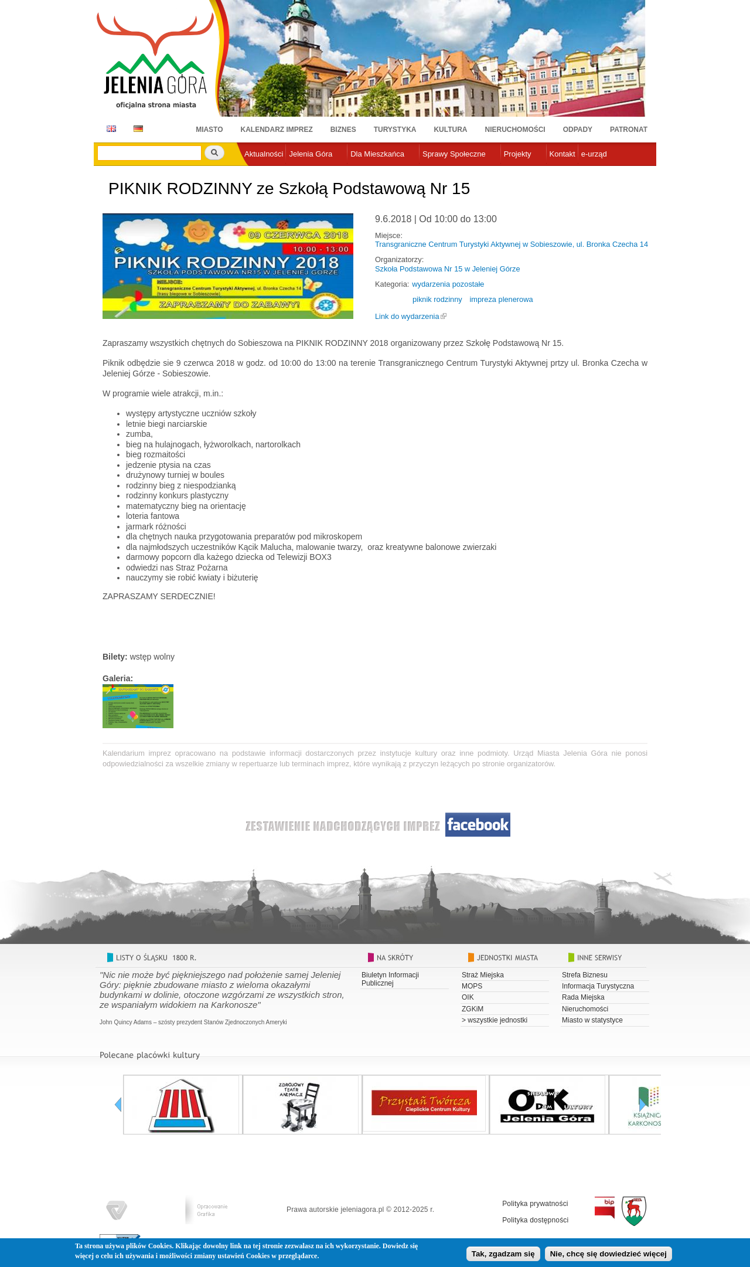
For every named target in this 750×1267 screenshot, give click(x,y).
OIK (468, 997)
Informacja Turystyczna (598, 986)
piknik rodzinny (437, 299)
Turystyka (395, 129)
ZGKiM (472, 1009)
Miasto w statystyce (592, 1020)
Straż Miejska (483, 975)
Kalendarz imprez (277, 129)
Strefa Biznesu (585, 975)
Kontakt (562, 154)
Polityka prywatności (535, 1204)
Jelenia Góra (310, 154)
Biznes (343, 129)
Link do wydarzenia (407, 316)
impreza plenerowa (501, 299)
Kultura (450, 129)
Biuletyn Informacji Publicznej (390, 979)
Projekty (517, 154)
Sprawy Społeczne (454, 154)
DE (136, 128)
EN (109, 128)
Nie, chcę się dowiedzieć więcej (608, 1255)
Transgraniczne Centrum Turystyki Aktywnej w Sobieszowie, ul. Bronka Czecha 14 (511, 244)
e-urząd (594, 154)
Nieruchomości (515, 129)
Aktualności (263, 154)
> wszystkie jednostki (494, 1020)
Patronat (628, 129)
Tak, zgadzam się (503, 1255)
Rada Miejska (583, 997)
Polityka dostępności (535, 1220)
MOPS (472, 986)
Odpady (577, 129)
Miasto (209, 129)
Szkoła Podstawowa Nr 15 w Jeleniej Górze (447, 268)
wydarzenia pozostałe (448, 284)
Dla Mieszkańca (377, 154)
